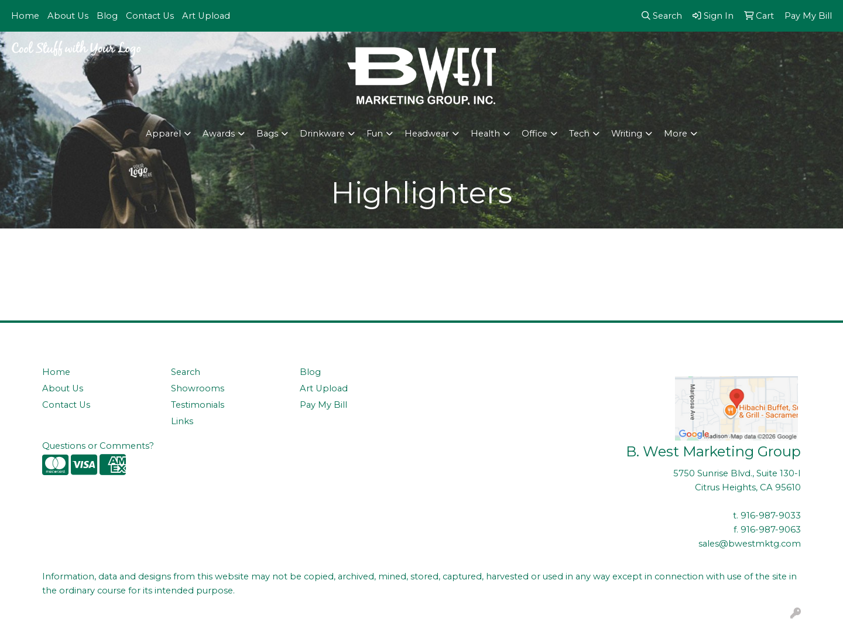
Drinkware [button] (322, 133)
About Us (67, 16)
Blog (107, 16)
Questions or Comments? (98, 446)
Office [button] (534, 133)
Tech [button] (579, 133)
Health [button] (485, 133)
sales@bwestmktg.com (749, 543)
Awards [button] (219, 133)
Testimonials (197, 405)
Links (182, 421)
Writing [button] (626, 133)
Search (185, 372)
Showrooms (197, 388)
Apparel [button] (163, 133)
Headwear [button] (427, 133)
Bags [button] (267, 133)
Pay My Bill (323, 405)
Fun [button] (374, 133)
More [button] (675, 133)
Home (25, 16)
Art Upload (206, 16)
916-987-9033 (771, 515)
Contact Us (150, 16)
